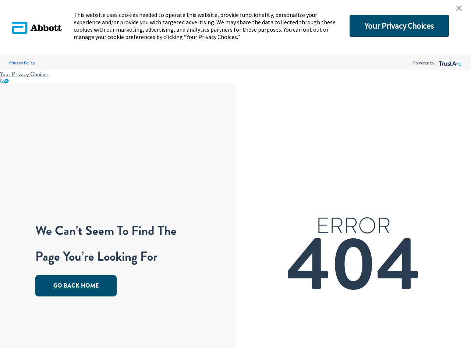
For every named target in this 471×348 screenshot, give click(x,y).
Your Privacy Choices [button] (399, 26)
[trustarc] (449, 63)
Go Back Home (76, 285)
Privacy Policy (22, 63)
